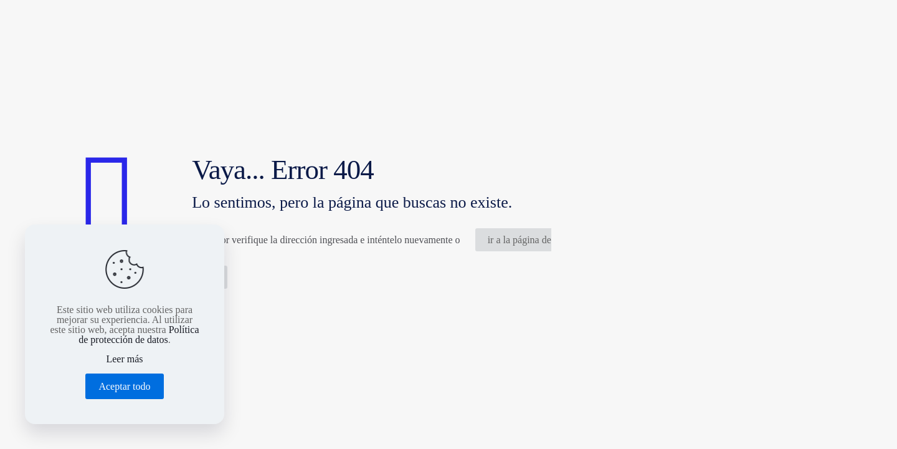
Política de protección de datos (138, 334)
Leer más (124, 359)
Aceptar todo (124, 386)
